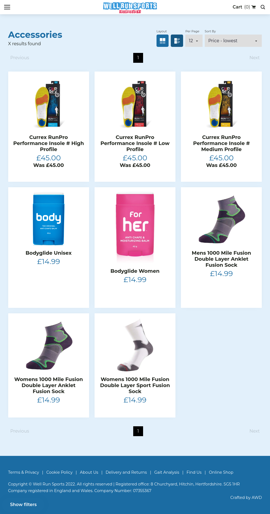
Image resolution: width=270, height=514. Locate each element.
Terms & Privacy (23, 472)
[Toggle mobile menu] (7, 7)
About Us (89, 472)
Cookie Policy (59, 472)
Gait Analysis (166, 472)
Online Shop (221, 472)
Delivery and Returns (126, 472)
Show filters (23, 504)
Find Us (194, 472)
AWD (257, 497)
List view (177, 41)
